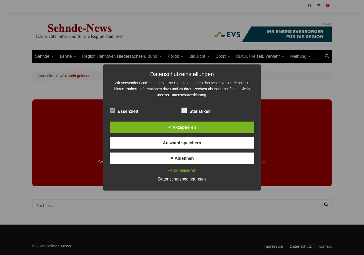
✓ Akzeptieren (182, 127)
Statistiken (196, 110)
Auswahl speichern (182, 143)
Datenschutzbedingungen (182, 179)
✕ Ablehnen (182, 158)
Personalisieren (182, 170)
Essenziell (124, 110)
